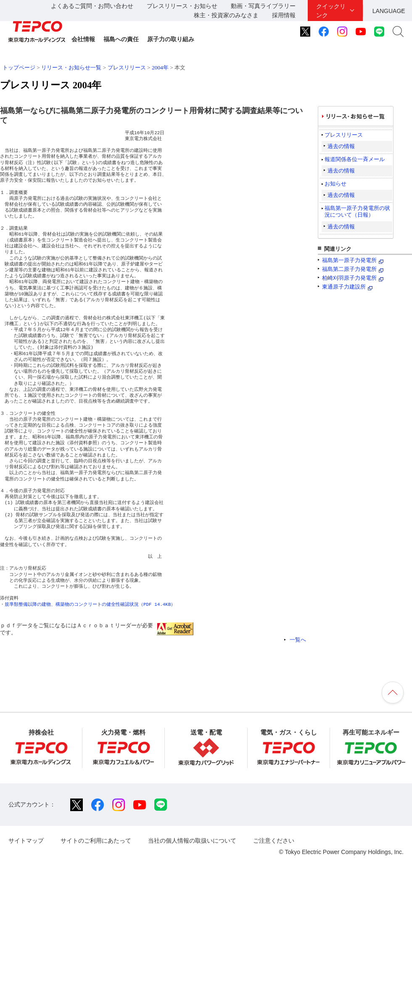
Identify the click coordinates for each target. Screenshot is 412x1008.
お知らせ (335, 183)
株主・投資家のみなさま (226, 15)
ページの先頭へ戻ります (393, 692)
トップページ (19, 67)
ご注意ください (273, 840)
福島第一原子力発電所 (349, 260)
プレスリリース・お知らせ (182, 6)
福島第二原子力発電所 (349, 269)
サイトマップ (26, 840)
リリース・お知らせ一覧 (71, 67)
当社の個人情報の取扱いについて (192, 840)
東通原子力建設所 (344, 287)
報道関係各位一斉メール (355, 159)
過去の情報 (341, 146)
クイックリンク (331, 11)
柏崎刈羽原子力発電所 (349, 278)
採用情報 (284, 15)
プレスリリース (127, 67)
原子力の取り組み (170, 39)
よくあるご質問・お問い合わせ (92, 6)
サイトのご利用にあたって (96, 840)
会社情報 (83, 39)
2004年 (160, 67)
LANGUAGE (388, 11)
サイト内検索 (398, 31)
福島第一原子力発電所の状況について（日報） (357, 211)
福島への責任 (121, 39)
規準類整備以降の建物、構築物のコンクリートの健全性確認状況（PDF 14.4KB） (90, 604)
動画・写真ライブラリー (263, 6)
